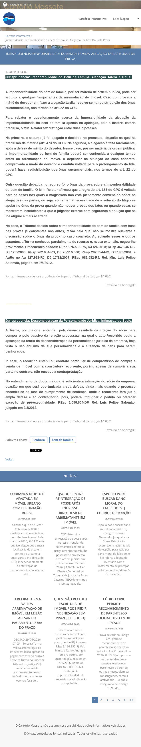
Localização (121, 19)
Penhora (39, 440)
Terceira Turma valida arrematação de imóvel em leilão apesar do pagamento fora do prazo (27, 613)
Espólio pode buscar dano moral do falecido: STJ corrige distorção (114, 503)
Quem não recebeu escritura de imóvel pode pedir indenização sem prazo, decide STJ (70, 608)
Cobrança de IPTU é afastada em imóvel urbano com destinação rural (27, 503)
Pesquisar (5, 4)
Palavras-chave (16, 440)
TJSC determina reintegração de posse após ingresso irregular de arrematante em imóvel (70, 508)
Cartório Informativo (92, 19)
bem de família (62, 440)
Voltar (9, 459)
